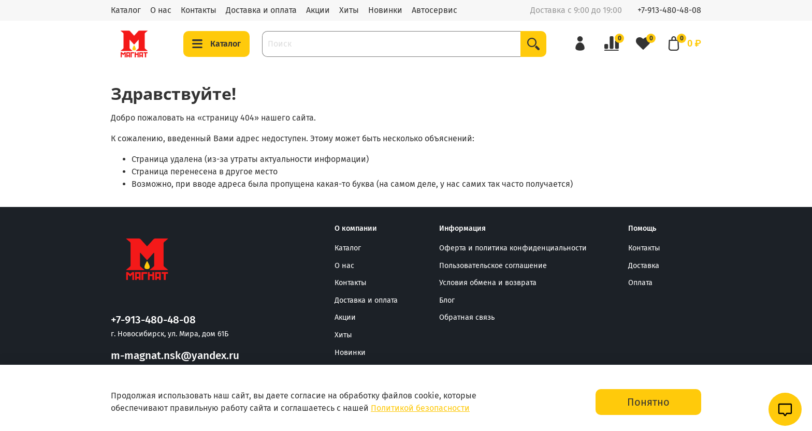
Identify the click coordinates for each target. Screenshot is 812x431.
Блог (447, 300)
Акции (318, 10)
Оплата (640, 282)
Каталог (126, 10)
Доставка (643, 265)
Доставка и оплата (261, 10)
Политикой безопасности (420, 408)
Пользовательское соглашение (493, 265)
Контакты (198, 10)
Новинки (385, 10)
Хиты (349, 10)
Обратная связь (467, 317)
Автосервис (434, 10)
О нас (160, 10)
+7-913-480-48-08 (669, 10)
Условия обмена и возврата (487, 282)
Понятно (648, 402)
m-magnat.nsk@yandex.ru (175, 355)
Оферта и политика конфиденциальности (513, 248)
